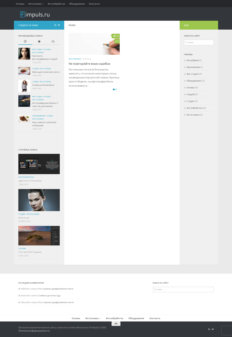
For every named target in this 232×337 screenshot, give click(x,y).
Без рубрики (75, 59)
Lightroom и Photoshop (30, 180)
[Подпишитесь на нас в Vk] (59, 25)
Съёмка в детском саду (49, 295)
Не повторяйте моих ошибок (89, 64)
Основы (20, 3)
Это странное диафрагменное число (55, 288)
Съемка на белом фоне (43, 85)
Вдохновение (193, 67)
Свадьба (191, 94)
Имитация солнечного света (46, 72)
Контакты (94, 3)
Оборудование (77, 3)
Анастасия (23, 217)
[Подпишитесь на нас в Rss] (55, 25)
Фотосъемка (34, 3)
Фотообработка (56, 3)
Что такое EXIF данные (30, 252)
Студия (35, 68)
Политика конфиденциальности (34, 330)
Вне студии (37, 49)
